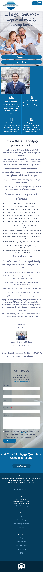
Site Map (21, 527)
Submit (9, 441)
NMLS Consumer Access (21, 489)
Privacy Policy (24, 432)
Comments (6, 415)
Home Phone (7, 408)
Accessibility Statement (21, 524)
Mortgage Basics (21, 545)
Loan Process (21, 542)
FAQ (21, 553)
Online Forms (21, 549)
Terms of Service (15, 432)
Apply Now (21, 62)
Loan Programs (21, 538)
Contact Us (21, 57)
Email (5, 400)
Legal (21, 516)
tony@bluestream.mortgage (21, 382)
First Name (7, 385)
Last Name (6, 393)
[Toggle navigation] (39, 3)
